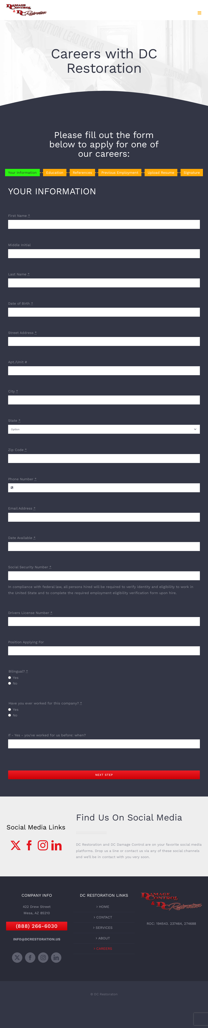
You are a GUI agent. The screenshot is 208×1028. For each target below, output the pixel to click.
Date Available (22, 538)
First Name (19, 216)
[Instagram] (43, 845)
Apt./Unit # (17, 362)
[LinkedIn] (56, 845)
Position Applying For (26, 642)
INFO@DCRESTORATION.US (36, 939)
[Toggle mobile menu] (200, 13)
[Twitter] (16, 845)
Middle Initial (19, 245)
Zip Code (17, 450)
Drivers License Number (30, 613)
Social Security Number (29, 567)
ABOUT (104, 938)
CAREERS (104, 948)
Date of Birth (20, 303)
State (14, 420)
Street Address (22, 333)
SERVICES (104, 928)
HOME (104, 907)
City (13, 391)
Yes (15, 678)
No (15, 683)
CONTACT (104, 917)
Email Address (22, 508)
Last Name (19, 274)
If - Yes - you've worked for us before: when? (47, 735)
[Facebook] (29, 845)
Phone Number (22, 479)
